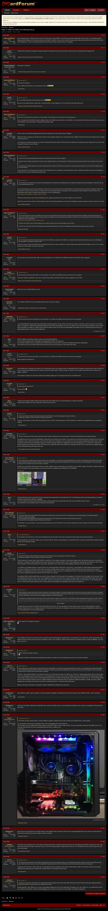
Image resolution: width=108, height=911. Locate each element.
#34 (104, 689)
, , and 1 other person (30, 71)
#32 (104, 647)
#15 (104, 298)
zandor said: (22, 590)
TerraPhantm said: (23, 718)
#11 (104, 234)
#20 (104, 380)
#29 (104, 586)
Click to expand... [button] (61, 603)
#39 (104, 856)
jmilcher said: (22, 80)
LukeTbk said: (22, 155)
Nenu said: (21, 413)
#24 (104, 454)
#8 (104, 152)
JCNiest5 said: (22, 860)
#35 (104, 702)
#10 (104, 209)
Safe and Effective (7, 32)
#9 (104, 176)
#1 (104, 35)
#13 (104, 269)
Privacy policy (95, 905)
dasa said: (21, 513)
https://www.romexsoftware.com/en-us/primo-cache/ (31, 194)
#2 (104, 47)
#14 (104, 286)
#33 (104, 662)
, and (28, 57)
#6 (104, 111)
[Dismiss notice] (104, 17)
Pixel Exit (44, 909)
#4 (104, 77)
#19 (104, 365)
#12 (104, 254)
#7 (104, 130)
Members (26, 10)
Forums (7, 10)
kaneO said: (21, 114)
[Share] (102, 35)
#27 (104, 531)
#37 (104, 828)
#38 (104, 841)
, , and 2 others (30, 308)
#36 (104, 714)
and (26, 612)
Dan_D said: (22, 880)
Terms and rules (86, 905)
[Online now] (3, 132)
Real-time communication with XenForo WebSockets (59, 909)
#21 (104, 397)
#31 (104, 634)
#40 (104, 877)
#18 (104, 350)
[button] (20, 10)
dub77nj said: (22, 97)
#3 (104, 62)
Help (101, 905)
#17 (104, 336)
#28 (104, 550)
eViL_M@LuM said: (23, 534)
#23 (104, 430)
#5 (104, 94)
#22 (104, 410)
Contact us (78, 905)
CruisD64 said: (22, 272)
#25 (104, 494)
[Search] (101, 10)
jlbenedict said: (22, 650)
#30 (104, 618)
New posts (16, 10)
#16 (104, 313)
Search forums (14, 12)
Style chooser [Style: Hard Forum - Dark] (6, 905)
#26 (104, 509)
